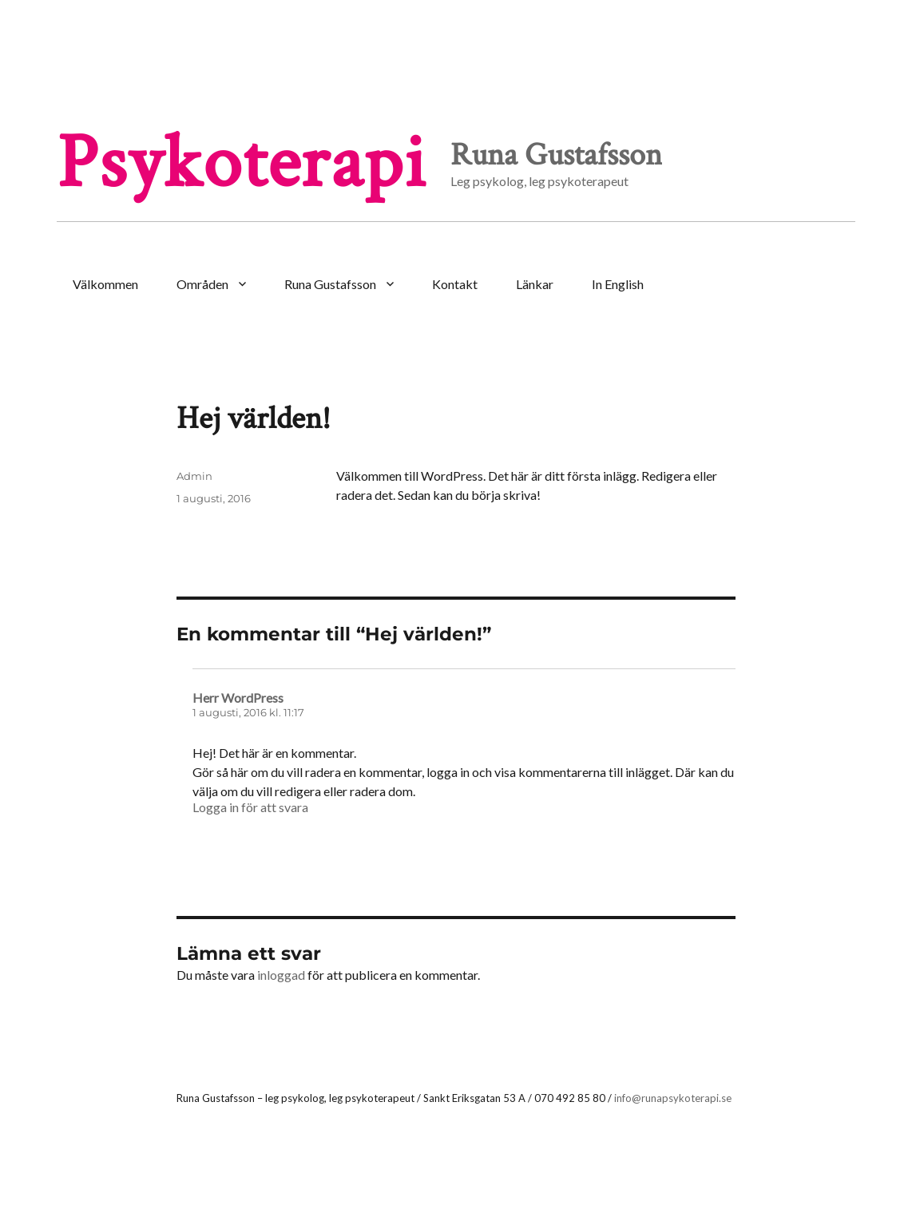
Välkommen (105, 283)
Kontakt (455, 283)
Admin (194, 476)
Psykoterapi (241, 163)
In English (618, 283)
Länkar (534, 283)
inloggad (281, 974)
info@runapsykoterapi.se (673, 1098)
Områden (202, 283)
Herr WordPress (238, 697)
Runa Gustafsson (330, 283)
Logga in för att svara (250, 807)
